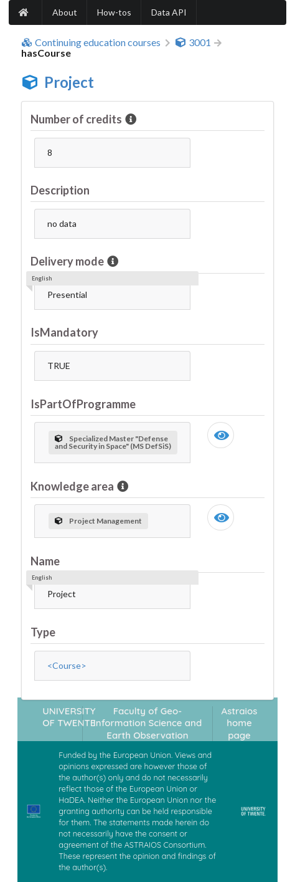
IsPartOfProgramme (83, 404)
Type (42, 632)
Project (69, 82)
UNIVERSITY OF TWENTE (69, 717)
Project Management (98, 520)
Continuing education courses (91, 42)
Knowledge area (73, 486)
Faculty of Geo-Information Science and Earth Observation (147, 723)
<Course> (67, 665)
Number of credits (77, 119)
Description (60, 190)
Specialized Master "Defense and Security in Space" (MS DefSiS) (113, 442)
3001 (193, 42)
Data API (169, 12)
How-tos (114, 12)
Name (45, 561)
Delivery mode (68, 261)
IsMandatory (64, 332)
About (64, 12)
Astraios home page (240, 723)
